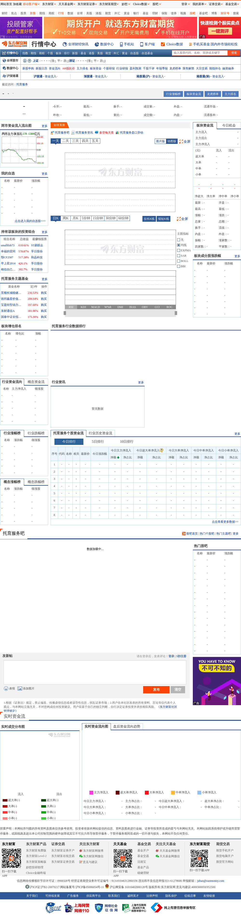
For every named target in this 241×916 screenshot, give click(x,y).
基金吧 (203, 13)
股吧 (192, 13)
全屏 (187, 141)
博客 (214, 13)
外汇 (117, 13)
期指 (42, 13)
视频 (183, 13)
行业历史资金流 (100, 433)
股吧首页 (190, 533)
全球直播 (59, 125)
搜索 (236, 13)
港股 (98, 13)
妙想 (124, 4)
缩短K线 (163, 219)
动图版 (171, 141)
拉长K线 (149, 219)
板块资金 (95, 68)
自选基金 (147, 53)
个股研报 (109, 68)
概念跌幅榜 (36, 482)
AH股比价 (68, 68)
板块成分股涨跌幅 (207, 256)
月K (75, 218)
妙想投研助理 (34, 867)
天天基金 (120, 844)
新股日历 (41, 68)
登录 (171, 656)
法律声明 (152, 895)
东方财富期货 (200, 844)
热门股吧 (201, 546)
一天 (55, 141)
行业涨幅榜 (173, 94)
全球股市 (10, 60)
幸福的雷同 (8, 251)
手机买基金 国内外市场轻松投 (215, 44)
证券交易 (215, 4)
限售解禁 (188, 68)
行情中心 (10, 53)
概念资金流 (36, 382)
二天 (65, 141)
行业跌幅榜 (36, 433)
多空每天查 (106, 132)
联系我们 (114, 895)
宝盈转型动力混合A (12, 305)
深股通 (88, 76)
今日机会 (229, 125)
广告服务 (73, 895)
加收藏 (17, 4)
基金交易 (143, 856)
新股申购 (28, 68)
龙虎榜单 (175, 68)
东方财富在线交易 (62, 856)
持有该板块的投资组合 (18, 232)
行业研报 (122, 68)
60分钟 (123, 218)
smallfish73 (7, 245)
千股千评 (148, 68)
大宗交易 (202, 68)
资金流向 (54, 68)
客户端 (150, 44)
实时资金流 (14, 716)
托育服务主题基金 (14, 279)
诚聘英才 (133, 895)
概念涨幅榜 (12, 482)
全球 (80, 13)
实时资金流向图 (96, 726)
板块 (58, 53)
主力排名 (82, 68)
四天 (85, 141)
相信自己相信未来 (8, 269)
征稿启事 (190, 895)
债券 (174, 13)
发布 (156, 689)
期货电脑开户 (225, 856)
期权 (51, 13)
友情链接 (209, 895)
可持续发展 (52, 895)
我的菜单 (198, 4)
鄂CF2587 (7, 257)
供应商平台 (93, 895)
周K (65, 218)
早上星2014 (8, 263)
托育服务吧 (62, 132)
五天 (95, 141)
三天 (75, 141)
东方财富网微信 (91, 856)
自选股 (134, 53)
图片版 (160, 141)
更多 (44, 126)
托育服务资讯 (84, 132)
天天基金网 (66, 4)
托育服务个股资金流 (68, 433)
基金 (145, 13)
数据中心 (107, 44)
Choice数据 (175, 44)
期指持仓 (215, 68)
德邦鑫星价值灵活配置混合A (12, 299)
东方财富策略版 (36, 861)
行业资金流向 (12, 382)
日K (56, 218)
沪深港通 (10, 76)
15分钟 (98, 218)
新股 (33, 13)
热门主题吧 (223, 533)
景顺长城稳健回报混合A (12, 292)
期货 (108, 13)
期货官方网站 (225, 861)
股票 (23, 13)
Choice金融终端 (36, 873)
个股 (50, 53)
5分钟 (86, 218)
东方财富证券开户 (62, 850)
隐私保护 (171, 895)
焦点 (14, 13)
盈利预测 (135, 68)
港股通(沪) (143, 76)
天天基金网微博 (168, 850)
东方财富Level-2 (36, 856)
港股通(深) (203, 76)
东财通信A (8, 311)
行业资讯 (58, 382)
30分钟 (111, 218)
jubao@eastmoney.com (210, 881)
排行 (67, 53)
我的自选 (8, 173)
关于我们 (32, 895)
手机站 (129, 44)
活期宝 (141, 861)
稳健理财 (143, 873)
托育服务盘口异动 (131, 132)
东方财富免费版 (36, 850)
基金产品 (143, 867)
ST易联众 (37, 245)
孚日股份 (37, 251)
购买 (44, 292)
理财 (155, 13)
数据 (70, 13)
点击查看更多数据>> (225, 521)
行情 (61, 13)
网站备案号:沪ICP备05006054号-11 (82, 887)
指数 (25, 53)
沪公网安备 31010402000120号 (126, 887)
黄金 (127, 13)
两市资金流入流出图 (16, 125)
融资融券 (228, 68)
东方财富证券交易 (62, 861)
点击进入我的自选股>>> (30, 221)
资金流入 (50, 76)
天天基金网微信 (168, 856)
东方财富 (8, 844)
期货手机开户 (225, 850)
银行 (136, 13)
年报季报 (162, 68)
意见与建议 (88, 862)
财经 (4, 13)
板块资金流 (194, 94)
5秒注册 (181, 656)
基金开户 (143, 850)
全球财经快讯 (78, 44)
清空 (177, 689)
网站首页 (6, 4)
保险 (164, 13)
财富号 (225, 13)
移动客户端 (30, 4)
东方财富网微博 (91, 850)
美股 (89, 13)
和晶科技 (37, 257)
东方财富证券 (86, 4)
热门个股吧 (207, 533)
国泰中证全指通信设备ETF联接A (12, 317)
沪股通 (38, 76)
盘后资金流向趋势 (126, 726)
